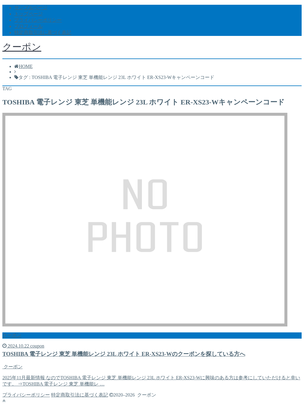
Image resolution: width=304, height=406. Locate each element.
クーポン (21, 47)
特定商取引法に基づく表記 (42, 32)
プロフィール (28, 26)
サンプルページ (31, 7)
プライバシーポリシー (38, 20)
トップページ (28, 13)
